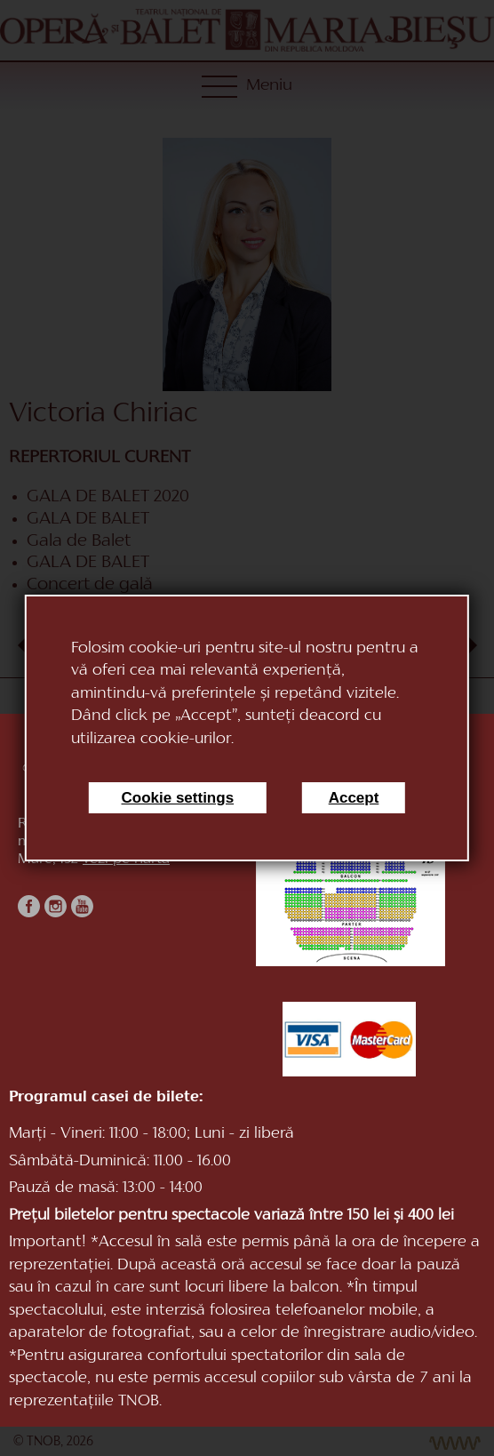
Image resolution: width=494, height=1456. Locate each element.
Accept (354, 797)
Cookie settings (178, 797)
